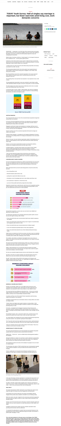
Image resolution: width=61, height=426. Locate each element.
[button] (50, 31)
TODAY (38, 5)
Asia (22, 5)
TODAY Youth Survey (47, 53)
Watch (45, 5)
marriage (55, 55)
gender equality (51, 57)
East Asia (25, 5)
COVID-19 (50, 55)
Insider (35, 5)
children (45, 57)
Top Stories (9, 5)
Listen (48, 5)
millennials (45, 55)
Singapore (19, 5)
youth (53, 53)
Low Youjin (46, 23)
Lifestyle (41, 5)
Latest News (14, 5)
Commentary (30, 5)
